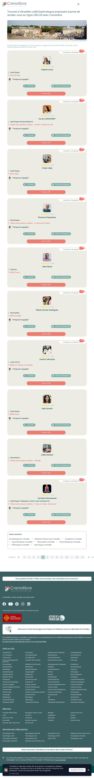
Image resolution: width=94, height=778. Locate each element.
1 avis (52, 307)
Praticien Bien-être (53, 679)
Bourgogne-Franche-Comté (33, 712)
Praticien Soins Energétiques (56, 689)
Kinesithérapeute (8, 674)
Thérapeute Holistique (32, 702)
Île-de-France (29, 723)
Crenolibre (7, 597)
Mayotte (73, 718)
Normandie (6, 720)
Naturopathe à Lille (31, 738)
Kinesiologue (74, 672)
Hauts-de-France (8, 718)
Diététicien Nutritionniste (33, 664)
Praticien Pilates (53, 687)
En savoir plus (14, 773)
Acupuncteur (29, 652)
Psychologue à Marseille (10, 738)
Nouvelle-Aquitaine (31, 720)
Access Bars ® (7, 652)
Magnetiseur (29, 674)
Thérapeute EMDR (8, 702)
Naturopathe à (46, 542)
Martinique (51, 718)
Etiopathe (51, 667)
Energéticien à (73, 539)
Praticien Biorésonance (77, 679)
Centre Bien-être (76, 655)
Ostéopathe (6, 679)
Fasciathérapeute (76, 667)
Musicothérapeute (76, 674)
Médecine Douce (8, 677)
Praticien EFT (29, 682)
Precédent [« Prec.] (14, 557)
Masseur (50, 674)
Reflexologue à (20, 545)
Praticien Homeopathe (77, 682)
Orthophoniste (52, 677)
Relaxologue (29, 697)
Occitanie (51, 720)
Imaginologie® (29, 672)
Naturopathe (29, 677)
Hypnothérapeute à (22, 542)
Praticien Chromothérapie (10, 682)
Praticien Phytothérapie (32, 687)
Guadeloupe (51, 715)
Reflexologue (7, 697)
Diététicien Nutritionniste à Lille (34, 741)
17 (82, 557)
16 (77, 557)
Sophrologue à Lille (8, 736)
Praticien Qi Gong (76, 687)
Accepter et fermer (77, 770)
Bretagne (51, 712)
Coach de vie (74, 657)
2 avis (52, 66)
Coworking (74, 660)
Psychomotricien (30, 694)
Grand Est (28, 715)
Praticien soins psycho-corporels (35, 692)
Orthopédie (74, 677)
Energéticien (74, 664)
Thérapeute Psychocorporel (56, 702)
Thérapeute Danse (76, 699)
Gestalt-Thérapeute (31, 669)
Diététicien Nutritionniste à (47, 539)
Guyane (73, 715)
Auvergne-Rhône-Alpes (10, 712)
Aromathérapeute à (19, 539)
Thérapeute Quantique (77, 702)
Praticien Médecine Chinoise (11, 687)
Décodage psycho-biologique (57, 664)
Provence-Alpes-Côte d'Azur (11, 723)
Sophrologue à (43, 545)
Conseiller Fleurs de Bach (32, 660)
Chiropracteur (7, 657)
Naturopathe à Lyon (54, 733)
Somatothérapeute (8, 699)
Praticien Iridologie (8, 684)
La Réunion (28, 718)
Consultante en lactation (55, 660)
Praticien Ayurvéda (31, 679)
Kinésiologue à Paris (54, 736)
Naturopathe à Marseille (78, 736)
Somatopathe (75, 697)
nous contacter (60, 760)
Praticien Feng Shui (53, 682)
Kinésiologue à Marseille (10, 741)
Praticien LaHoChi (30, 684)
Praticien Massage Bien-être (56, 684)
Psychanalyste (75, 692)
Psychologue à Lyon (76, 738)
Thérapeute (51, 699)
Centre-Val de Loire (76, 712)
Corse (4, 715)
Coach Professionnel (54, 657)
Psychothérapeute (76, 694)
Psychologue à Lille (31, 736)
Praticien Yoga (7, 692)
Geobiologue (6, 669)
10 (66, 557)
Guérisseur (74, 669)
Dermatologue (7, 664)
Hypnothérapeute (8, 672)
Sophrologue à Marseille (32, 733)
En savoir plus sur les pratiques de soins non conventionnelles (24, 642)
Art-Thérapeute (7, 655)
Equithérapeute (7, 667)
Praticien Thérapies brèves (79, 689)
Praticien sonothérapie (55, 692)
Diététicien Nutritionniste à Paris (80, 733)
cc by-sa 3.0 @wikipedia (79, 40)
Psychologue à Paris (9, 733)
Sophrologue (29, 699)
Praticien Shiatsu (30, 689)
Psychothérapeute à (70, 542)
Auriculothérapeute (31, 655)
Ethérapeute (29, 667)
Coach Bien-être (30, 657)
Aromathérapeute (76, 652)
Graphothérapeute (53, 669)
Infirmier (50, 672)
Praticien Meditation (77, 684)
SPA (49, 697)
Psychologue (6, 694)
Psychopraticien (52, 694)
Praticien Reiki (7, 689)
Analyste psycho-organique (56, 652)
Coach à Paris (52, 738)
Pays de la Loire (75, 720)
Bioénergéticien (52, 655)
